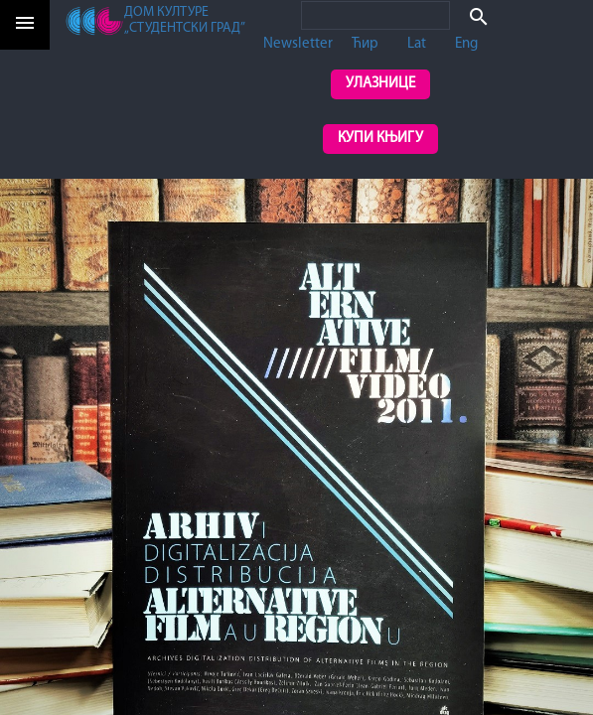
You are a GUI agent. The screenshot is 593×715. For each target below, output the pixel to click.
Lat (416, 44)
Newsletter (298, 44)
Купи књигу (380, 138)
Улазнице (380, 83)
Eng (466, 44)
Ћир (365, 44)
